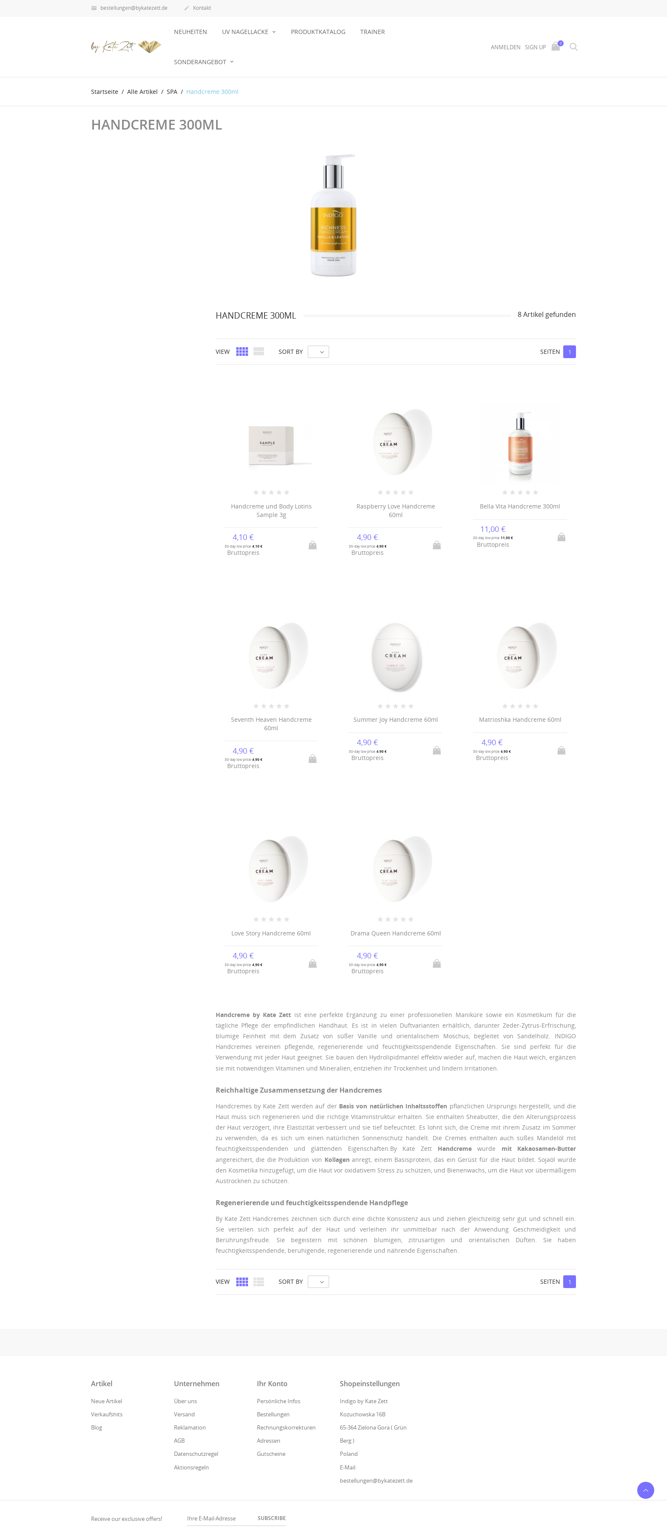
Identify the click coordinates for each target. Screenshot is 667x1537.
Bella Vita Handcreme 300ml (520, 506)
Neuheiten (190, 32)
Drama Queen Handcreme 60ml (396, 933)
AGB (179, 1440)
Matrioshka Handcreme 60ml (520, 719)
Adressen (268, 1440)
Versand (184, 1414)
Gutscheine (271, 1454)
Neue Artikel (106, 1401)
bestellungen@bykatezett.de (129, 8)
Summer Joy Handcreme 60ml (395, 719)
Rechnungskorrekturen (286, 1427)
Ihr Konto (272, 1383)
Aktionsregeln (191, 1467)
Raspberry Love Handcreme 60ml (395, 510)
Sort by (291, 352)
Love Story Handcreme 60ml (271, 933)
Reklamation (190, 1427)
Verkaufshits (107, 1414)
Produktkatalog (318, 32)
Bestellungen (273, 1414)
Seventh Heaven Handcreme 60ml (271, 723)
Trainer (372, 32)
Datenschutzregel (196, 1454)
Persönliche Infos (278, 1401)
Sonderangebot (201, 62)
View (223, 352)
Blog (96, 1427)
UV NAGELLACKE (246, 32)
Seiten (550, 352)
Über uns (185, 1401)
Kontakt (197, 8)
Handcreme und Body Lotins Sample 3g (271, 510)
